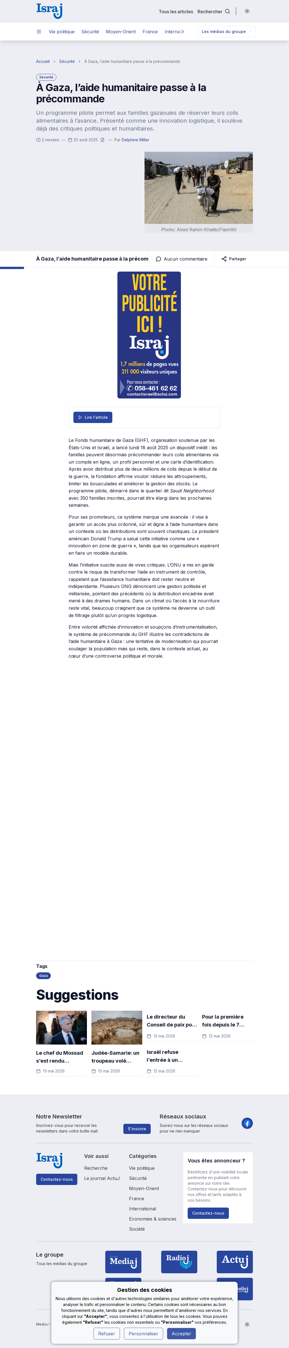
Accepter (181, 1333)
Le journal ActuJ (102, 1178)
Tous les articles (176, 11)
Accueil (43, 61)
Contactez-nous (57, 1179)
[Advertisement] (105, 757)
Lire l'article (93, 417)
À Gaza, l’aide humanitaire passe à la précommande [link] (132, 61)
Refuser (106, 1333)
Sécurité (90, 31)
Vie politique (62, 31)
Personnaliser (143, 1333)
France (150, 31)
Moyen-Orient (121, 31)
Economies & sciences (152, 1219)
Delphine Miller (135, 139)
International (142, 1209)
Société (137, 1229)
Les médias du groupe (226, 31)
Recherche (96, 1168)
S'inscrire (137, 1128)
